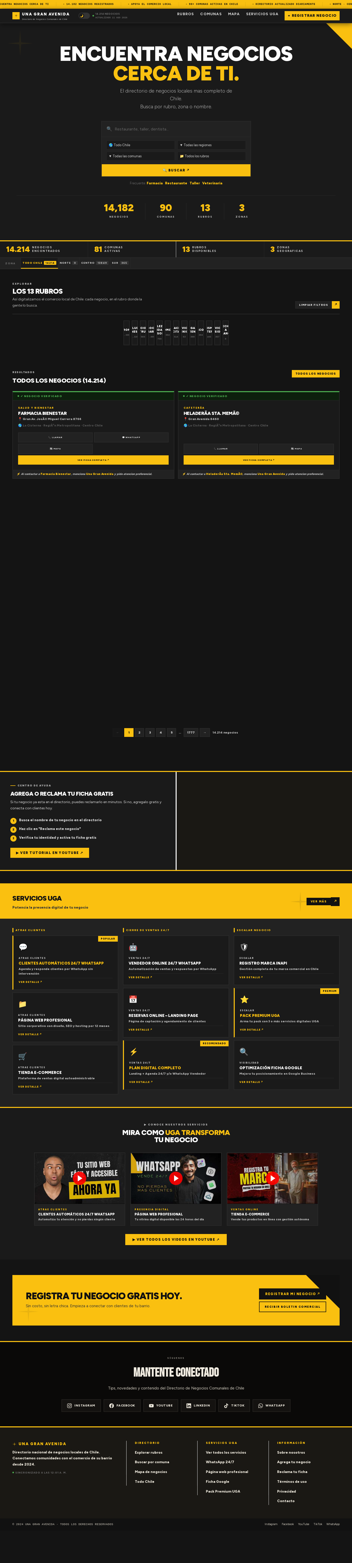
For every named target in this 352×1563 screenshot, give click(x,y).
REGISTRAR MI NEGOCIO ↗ (290, 1326)
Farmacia (155, 183)
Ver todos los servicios (226, 1485)
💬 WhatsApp (131, 469)
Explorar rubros (148, 1485)
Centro (122, 263)
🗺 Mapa (55, 480)
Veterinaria (212, 183)
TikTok (234, 1438)
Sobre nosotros (291, 1485)
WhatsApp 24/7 (220, 1494)
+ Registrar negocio (312, 15)
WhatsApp (271, 1438)
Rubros (185, 14)
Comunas (211, 14)
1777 (191, 764)
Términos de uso (292, 1514)
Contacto (286, 1533)
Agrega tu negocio (294, 1494)
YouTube (161, 1438)
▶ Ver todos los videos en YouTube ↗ (176, 1271)
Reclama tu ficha (292, 1504)
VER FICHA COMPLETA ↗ (93, 492)
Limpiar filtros (313, 305)
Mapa (234, 14)
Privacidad (286, 1523)
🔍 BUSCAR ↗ (176, 170)
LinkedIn (198, 1438)
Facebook (122, 1438)
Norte (85, 263)
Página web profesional (227, 1504)
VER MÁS (319, 933)
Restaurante (176, 183)
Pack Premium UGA (223, 1523)
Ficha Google (217, 1514)
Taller (195, 183)
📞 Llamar (55, 469)
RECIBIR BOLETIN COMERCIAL (290, 1339)
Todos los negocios (315, 405)
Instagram (81, 1438)
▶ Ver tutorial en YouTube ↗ (49, 885)
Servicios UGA (262, 14)
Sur (157, 263)
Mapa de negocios (151, 1504)
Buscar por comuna (152, 1494)
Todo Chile (45, 263)
